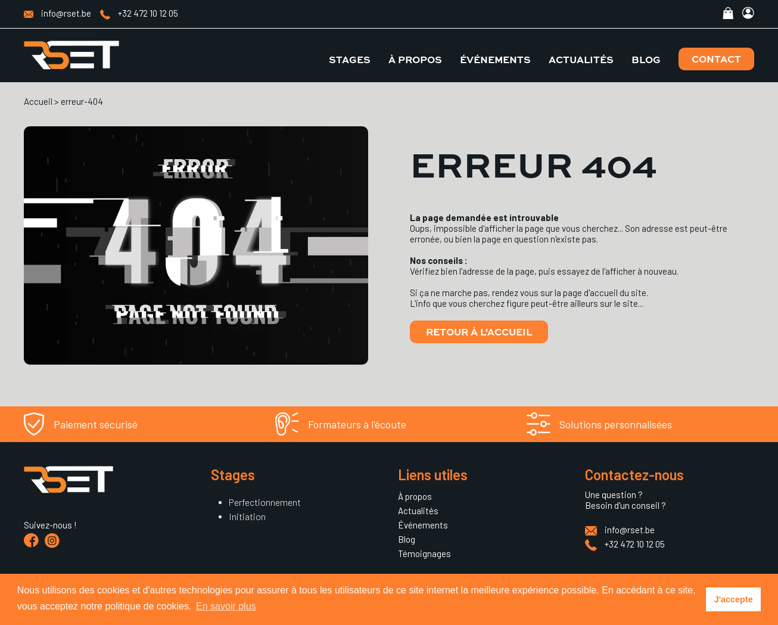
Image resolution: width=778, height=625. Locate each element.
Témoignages (424, 553)
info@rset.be (57, 13)
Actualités (581, 59)
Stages (350, 59)
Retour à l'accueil (479, 331)
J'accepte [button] (733, 599)
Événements (495, 59)
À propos (415, 59)
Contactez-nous (634, 474)
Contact (716, 59)
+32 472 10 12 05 (139, 13)
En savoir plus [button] (226, 606)
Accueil (38, 101)
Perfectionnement (265, 502)
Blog (646, 59)
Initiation (247, 516)
